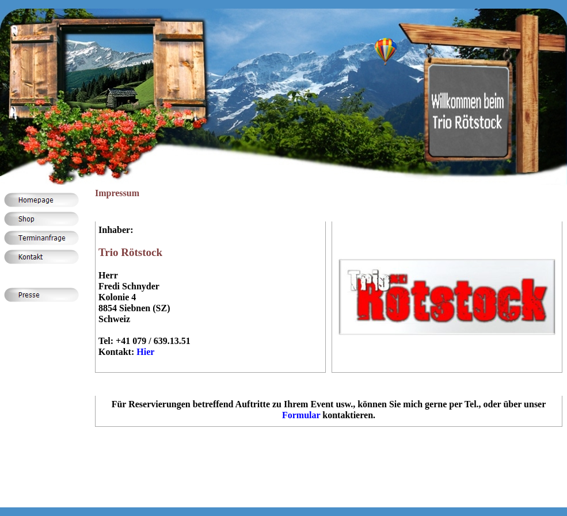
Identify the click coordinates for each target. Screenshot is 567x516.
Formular (301, 415)
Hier (145, 352)
